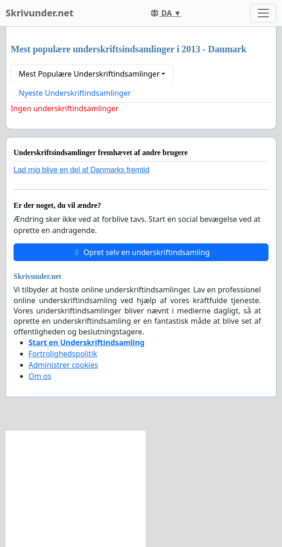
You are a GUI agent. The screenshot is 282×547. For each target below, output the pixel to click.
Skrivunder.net (39, 13)
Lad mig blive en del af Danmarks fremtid (81, 170)
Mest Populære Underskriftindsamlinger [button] (89, 74)
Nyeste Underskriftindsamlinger (75, 93)
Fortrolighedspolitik (62, 353)
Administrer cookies (63, 365)
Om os (39, 376)
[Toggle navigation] (263, 13)
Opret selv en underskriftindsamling (141, 252)
